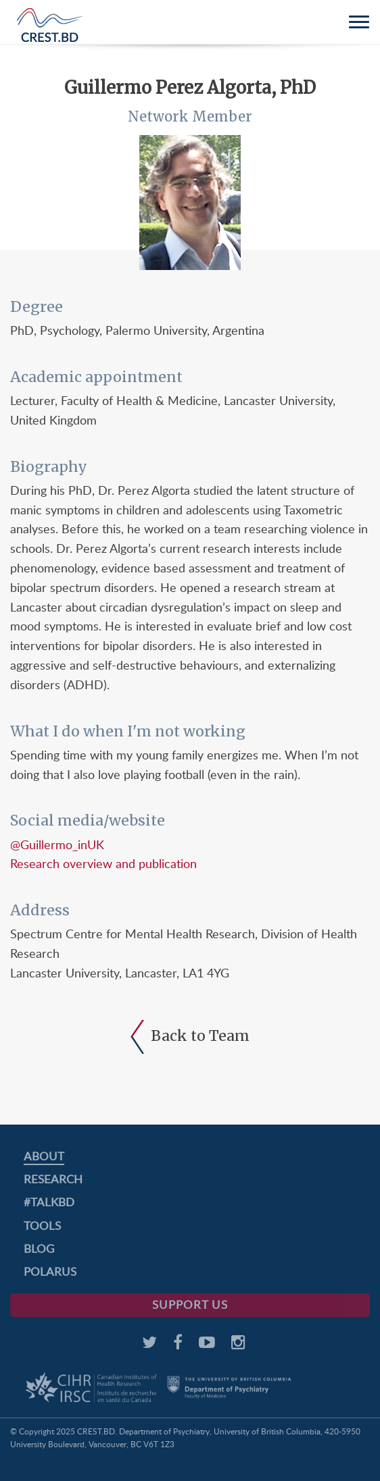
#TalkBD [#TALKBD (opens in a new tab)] (49, 1202)
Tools (42, 1225)
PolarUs (50, 1271)
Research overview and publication (103, 863)
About (44, 1156)
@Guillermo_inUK (57, 844)
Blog (39, 1248)
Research (53, 1179)
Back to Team (190, 1036)
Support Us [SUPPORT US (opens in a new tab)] (190, 1304)
